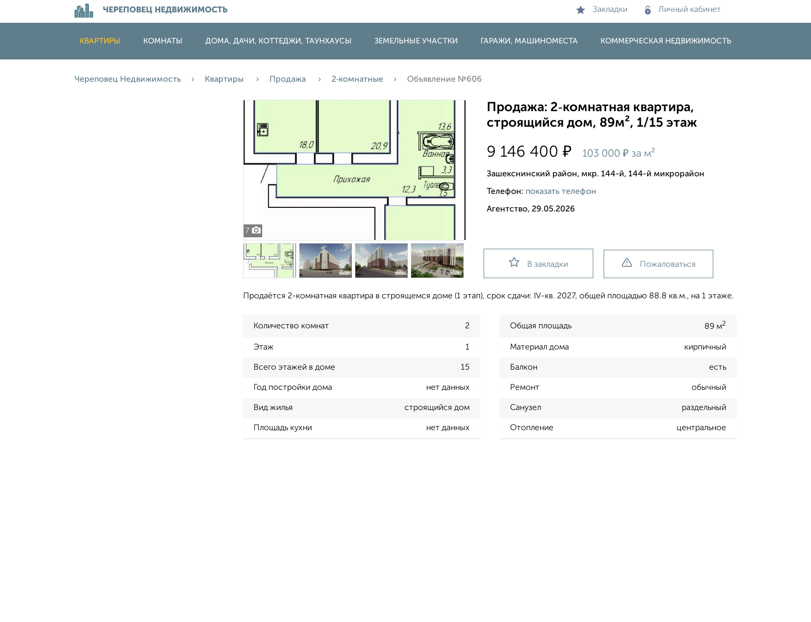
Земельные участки (416, 41)
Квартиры (100, 41)
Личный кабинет (683, 10)
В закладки (538, 263)
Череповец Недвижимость (127, 79)
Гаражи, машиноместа (529, 41)
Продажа (288, 79)
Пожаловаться (659, 263)
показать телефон (560, 192)
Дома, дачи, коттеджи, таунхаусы (278, 41)
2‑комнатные (357, 79)
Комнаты (163, 41)
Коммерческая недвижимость (665, 41)
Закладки (601, 10)
